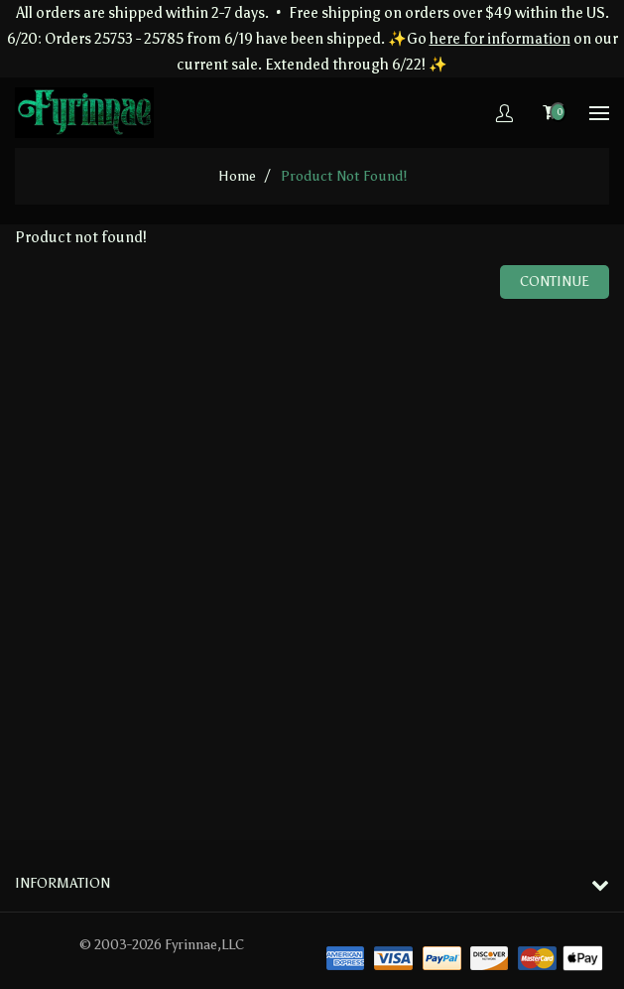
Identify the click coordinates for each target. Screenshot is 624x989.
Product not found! (344, 176)
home (237, 176)
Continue (554, 281)
